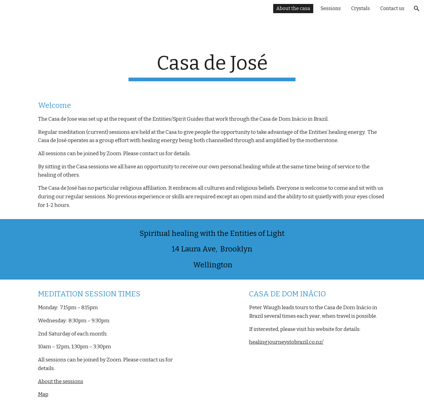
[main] (212, 55)
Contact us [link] (392, 8)
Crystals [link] (360, 8)
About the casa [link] (293, 8)
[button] (416, 8)
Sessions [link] (331, 8)
